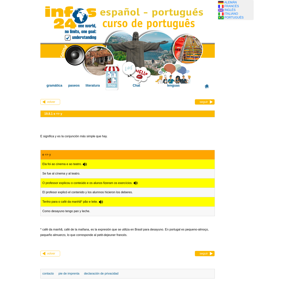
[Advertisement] (236, 82)
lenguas (173, 85)
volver (51, 101)
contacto (48, 273)
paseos (74, 85)
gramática (54, 85)
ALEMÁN (230, 2)
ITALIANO (231, 13)
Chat (136, 85)
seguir (204, 101)
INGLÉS (230, 10)
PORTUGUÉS (234, 17)
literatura (92, 85)
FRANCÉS (231, 6)
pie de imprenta (68, 273)
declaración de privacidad (101, 273)
